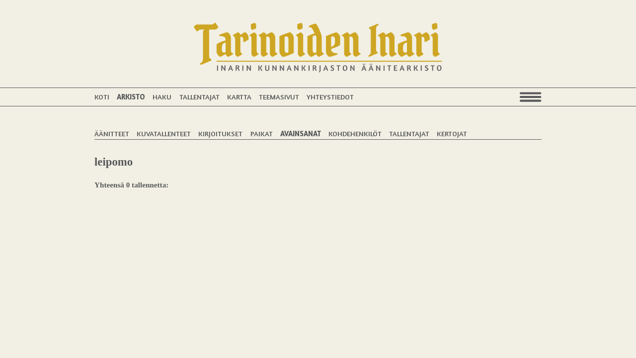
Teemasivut (279, 96)
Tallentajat (199, 96)
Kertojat (452, 133)
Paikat (261, 133)
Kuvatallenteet (164, 133)
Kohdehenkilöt (355, 133)
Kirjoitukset (220, 133)
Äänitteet (111, 133)
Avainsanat (300, 133)
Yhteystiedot (330, 96)
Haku (162, 96)
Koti (101, 96)
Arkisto (131, 96)
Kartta (239, 96)
